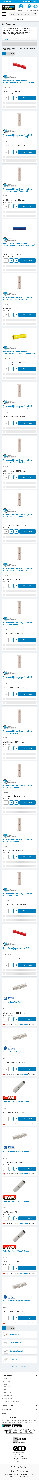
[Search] (35, 14)
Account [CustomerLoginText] (21, 10)
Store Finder (6, 1381)
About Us (5, 1378)
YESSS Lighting (7, 1395)
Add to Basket (27, 98)
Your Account (19, 1405)
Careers (4, 1384)
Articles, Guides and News (11, 1401)
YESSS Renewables (8, 1390)
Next (12, 53)
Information (19, 1409)
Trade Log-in (27, 1019)
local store (24, 1024)
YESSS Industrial (7, 1387)
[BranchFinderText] (29, 7)
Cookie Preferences (22, 1476)
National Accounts (8, 1398)
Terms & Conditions (11, 1474)
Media (19, 1414)
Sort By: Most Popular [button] (28, 48)
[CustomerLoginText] (21, 6)
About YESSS (19, 1375)
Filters (20, 44)
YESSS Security (7, 1393)
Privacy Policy (25, 1474)
